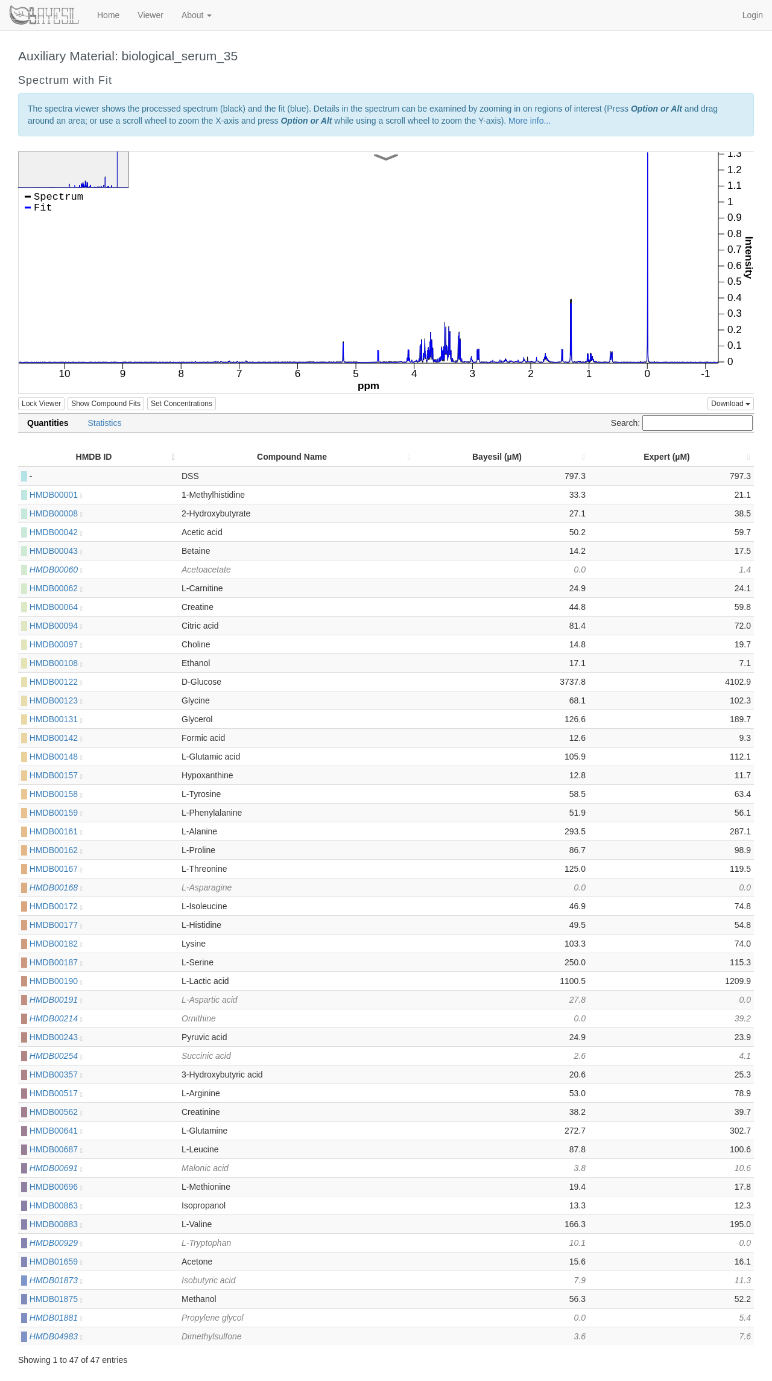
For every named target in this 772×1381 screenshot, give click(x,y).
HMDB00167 (56, 869)
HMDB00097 (56, 644)
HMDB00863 (56, 1205)
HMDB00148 (56, 756)
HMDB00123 (56, 700)
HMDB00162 (56, 850)
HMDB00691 (56, 1168)
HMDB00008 (56, 513)
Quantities (47, 423)
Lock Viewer (41, 403)
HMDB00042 (56, 532)
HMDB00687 (56, 1149)
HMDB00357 (56, 1074)
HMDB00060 (56, 569)
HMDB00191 (56, 1000)
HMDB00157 (56, 775)
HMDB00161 (56, 831)
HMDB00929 (56, 1243)
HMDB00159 (56, 812)
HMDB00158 (56, 794)
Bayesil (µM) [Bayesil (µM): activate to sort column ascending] (497, 457)
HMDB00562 (56, 1112)
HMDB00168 (56, 887)
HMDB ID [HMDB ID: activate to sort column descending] (94, 457)
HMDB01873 (56, 1280)
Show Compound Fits (106, 403)
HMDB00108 (56, 663)
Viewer (150, 15)
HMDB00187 (56, 962)
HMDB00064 (56, 607)
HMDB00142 (56, 738)
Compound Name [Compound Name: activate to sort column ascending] (292, 457)
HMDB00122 (56, 682)
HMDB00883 (56, 1224)
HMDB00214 (56, 1018)
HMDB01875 (56, 1299)
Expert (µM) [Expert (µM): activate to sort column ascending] (667, 457)
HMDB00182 (56, 943)
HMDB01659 (56, 1261)
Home (108, 15)
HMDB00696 (56, 1187)
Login (752, 15)
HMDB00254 (56, 1056)
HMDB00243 (56, 1037)
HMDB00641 (56, 1130)
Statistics (104, 423)
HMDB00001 (56, 495)
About (197, 15)
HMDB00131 (56, 719)
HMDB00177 (56, 925)
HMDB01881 (56, 1317)
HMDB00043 (56, 551)
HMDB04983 (56, 1336)
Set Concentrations (181, 403)
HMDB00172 (56, 906)
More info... (529, 120)
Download (730, 403)
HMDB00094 (56, 625)
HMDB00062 (56, 588)
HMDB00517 (56, 1093)
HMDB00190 (56, 981)
